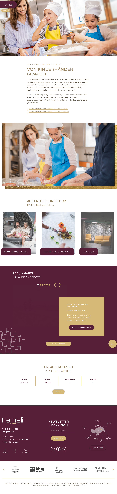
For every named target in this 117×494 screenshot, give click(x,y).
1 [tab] (18, 186)
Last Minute (88, 252)
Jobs (15, 452)
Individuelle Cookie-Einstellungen (60, 485)
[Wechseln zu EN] (9, 10)
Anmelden (58, 438)
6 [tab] (29, 186)
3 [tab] (22, 186)
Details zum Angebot (81, 327)
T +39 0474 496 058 (10, 429)
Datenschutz (108, 483)
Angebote (4, 452)
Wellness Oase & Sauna (16, 252)
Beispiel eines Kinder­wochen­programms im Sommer (49, 111)
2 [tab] (20, 186)
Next (13, 186)
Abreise (47, 381)
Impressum (99, 483)
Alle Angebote (58, 344)
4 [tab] (25, 186)
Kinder (93, 381)
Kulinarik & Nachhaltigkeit (56, 252)
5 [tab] (27, 186)
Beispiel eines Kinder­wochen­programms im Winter (48, 108)
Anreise (24, 381)
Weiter (58, 392)
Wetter (64, 449)
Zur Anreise (98, 448)
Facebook (58, 449)
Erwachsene (70, 381)
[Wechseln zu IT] (6, 10)
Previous (8, 186)
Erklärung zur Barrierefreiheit (40, 485)
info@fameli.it (8, 432)
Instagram (53, 449)
